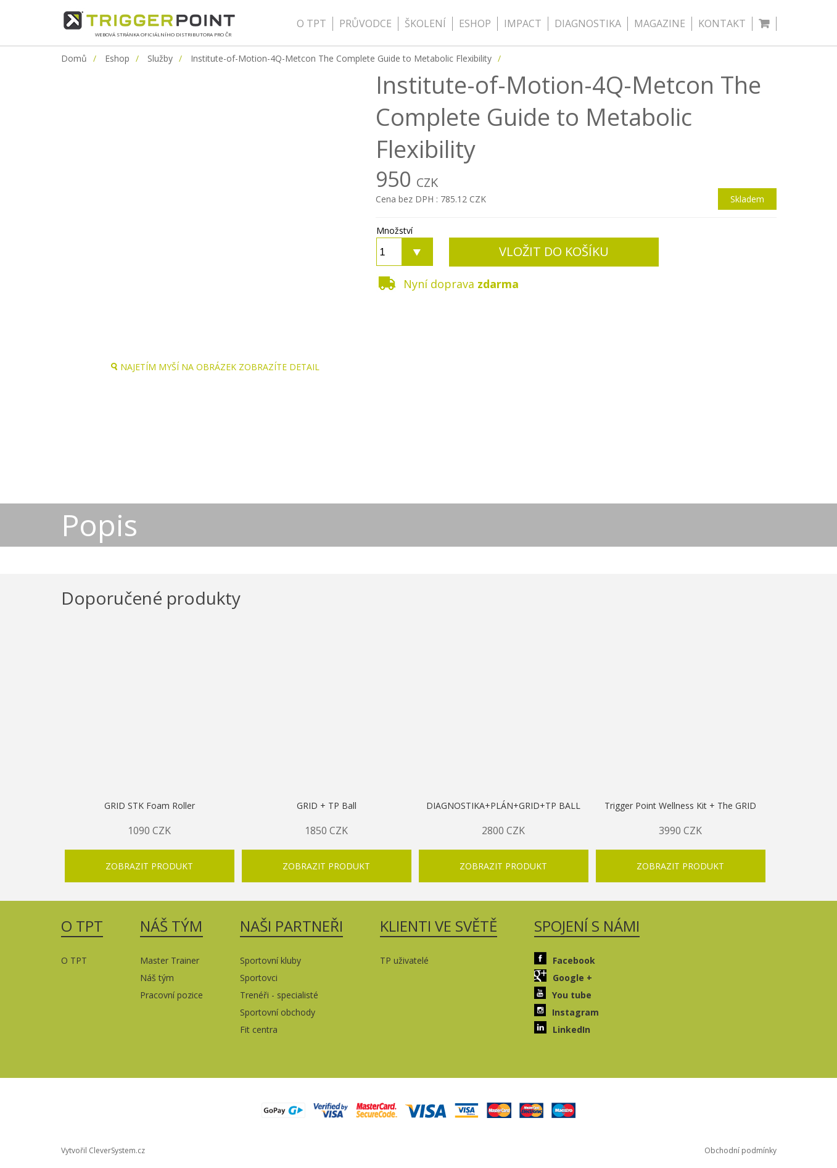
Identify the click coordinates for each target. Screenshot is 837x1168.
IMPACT (523, 23)
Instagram (566, 1011)
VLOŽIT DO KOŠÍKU (554, 251)
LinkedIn (562, 1028)
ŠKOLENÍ (425, 23)
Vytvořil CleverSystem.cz (103, 1150)
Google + (563, 976)
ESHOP (475, 23)
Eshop (117, 58)
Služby (160, 58)
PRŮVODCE (365, 23)
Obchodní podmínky (740, 1150)
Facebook (564, 959)
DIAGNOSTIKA (588, 23)
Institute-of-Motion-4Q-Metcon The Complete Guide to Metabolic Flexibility (341, 58)
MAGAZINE (659, 23)
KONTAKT (722, 23)
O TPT (311, 23)
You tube (563, 994)
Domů (74, 58)
